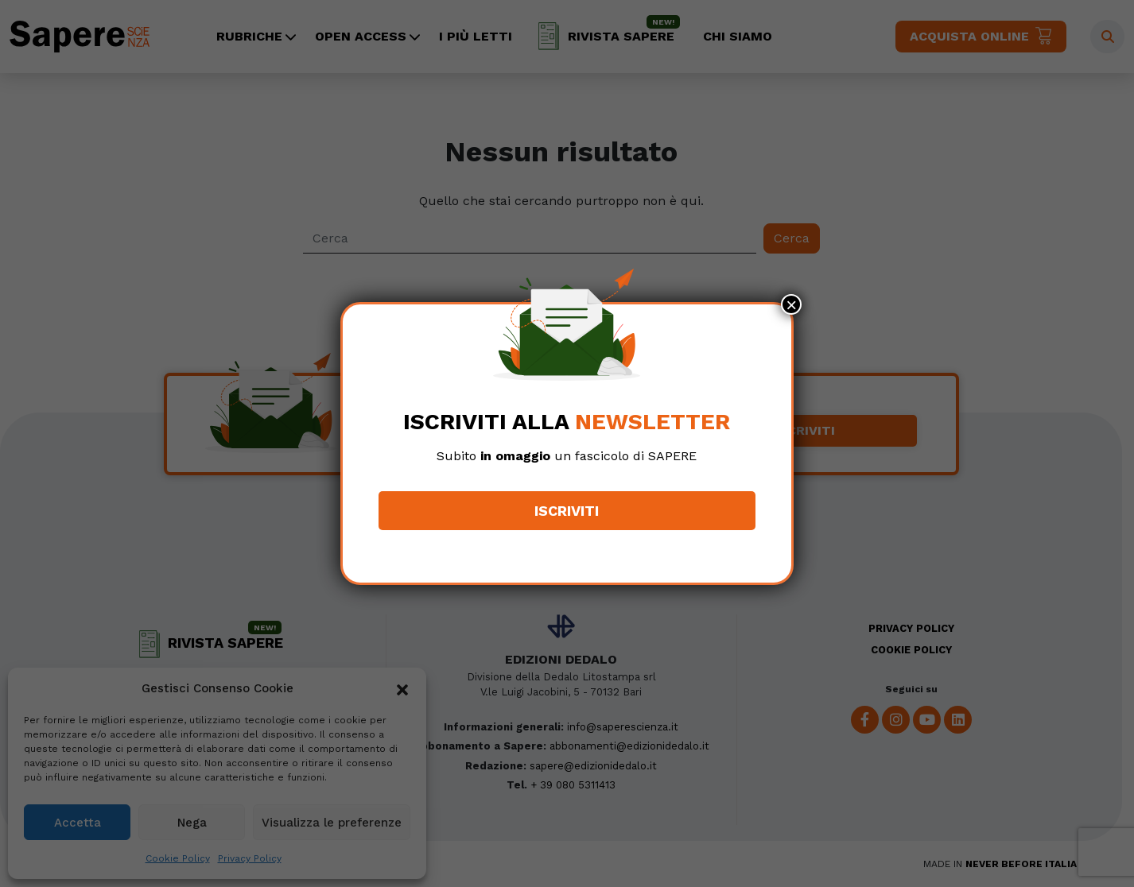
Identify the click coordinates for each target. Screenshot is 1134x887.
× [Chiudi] (791, 304)
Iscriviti (567, 510)
